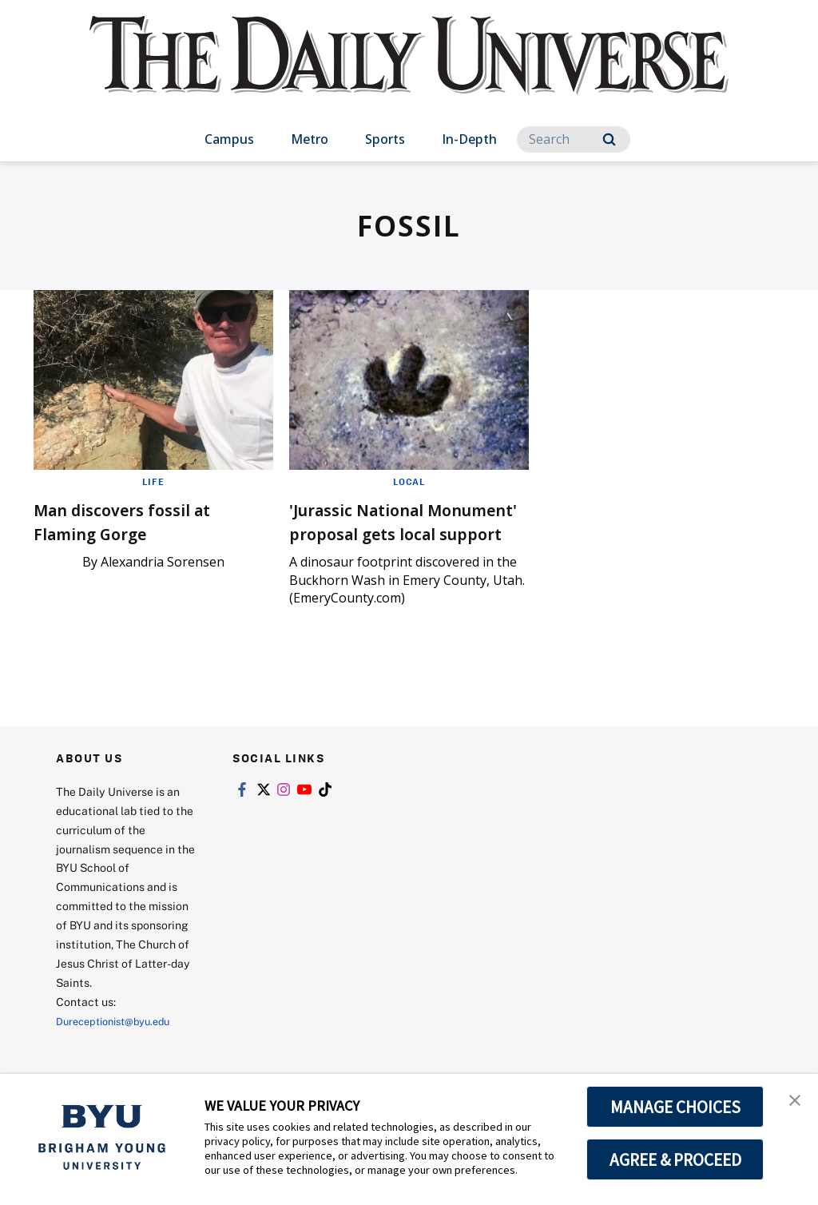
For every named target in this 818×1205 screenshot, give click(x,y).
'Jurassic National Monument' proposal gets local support (387, 532)
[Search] (573, 139)
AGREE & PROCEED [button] (675, 1159)
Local (409, 481)
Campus (229, 139)
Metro (309, 139)
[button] (792, 1102)
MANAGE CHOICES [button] (675, 1107)
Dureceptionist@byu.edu (120, 1045)
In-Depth (469, 139)
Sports (385, 139)
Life (153, 481)
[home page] (409, 71)
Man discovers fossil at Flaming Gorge (140, 520)
